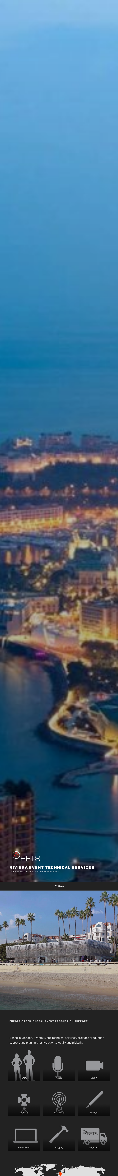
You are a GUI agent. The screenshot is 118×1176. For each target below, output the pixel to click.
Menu (59, 886)
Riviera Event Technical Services (51, 867)
